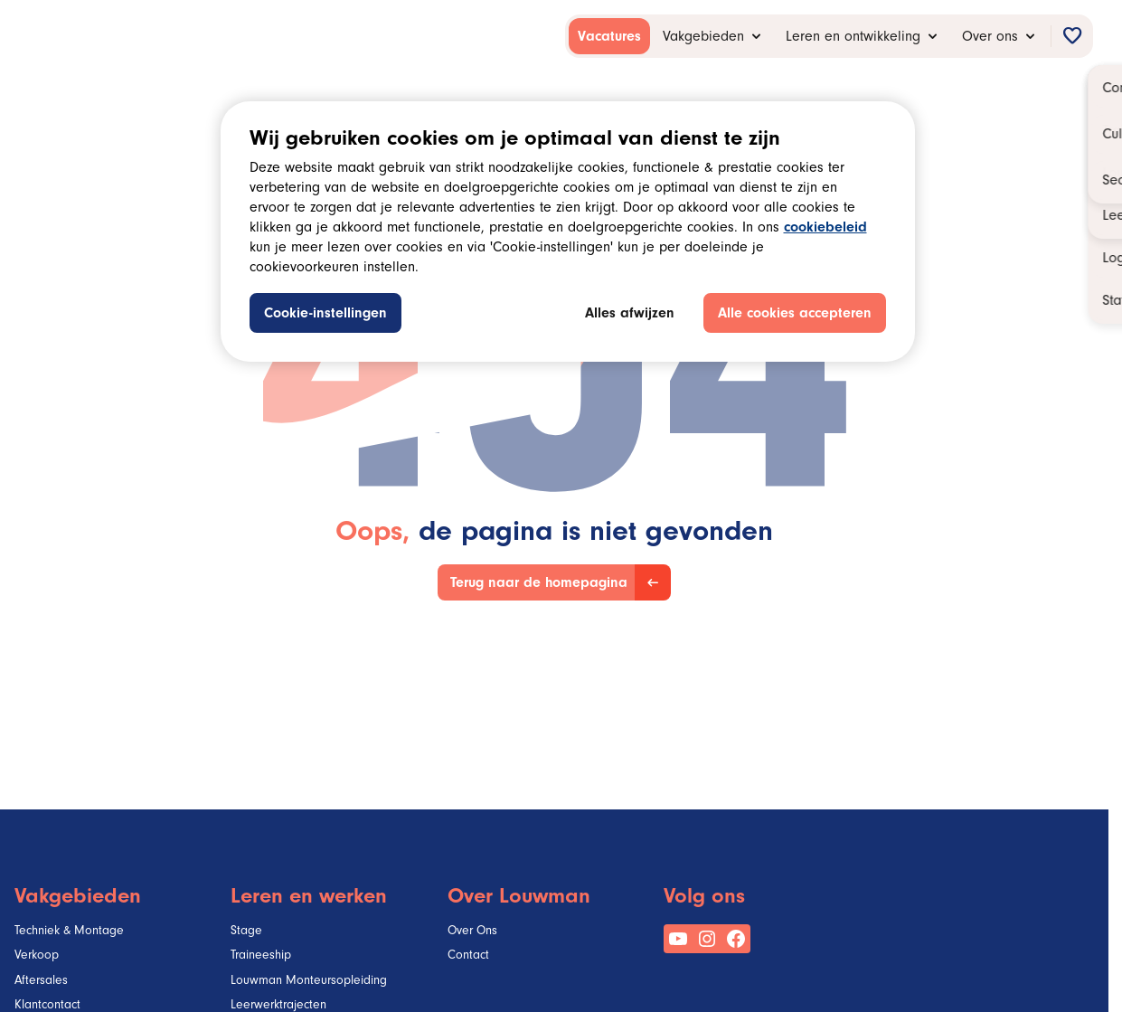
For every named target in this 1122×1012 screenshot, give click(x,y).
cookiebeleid (825, 229)
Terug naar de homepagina (538, 584)
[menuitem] (609, 36)
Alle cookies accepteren (795, 314)
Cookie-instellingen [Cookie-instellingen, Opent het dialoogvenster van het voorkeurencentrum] (325, 314)
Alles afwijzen (629, 314)
